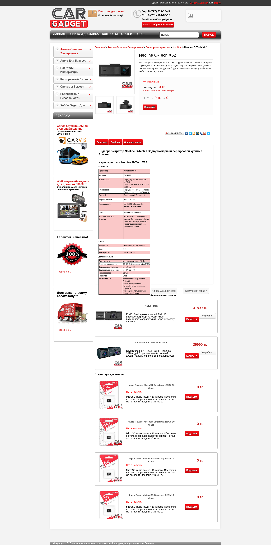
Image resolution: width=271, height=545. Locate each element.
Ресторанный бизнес (74, 79)
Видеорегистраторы (158, 47)
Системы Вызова (72, 86)
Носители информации (69, 70)
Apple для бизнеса (73, 60)
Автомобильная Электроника (71, 51)
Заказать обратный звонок (158, 24)
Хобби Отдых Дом (72, 105)
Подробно (206, 315)
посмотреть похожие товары (158, 90)
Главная (58, 34)
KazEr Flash (151, 306)
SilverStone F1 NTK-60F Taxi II (151, 342)
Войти (217, 3)
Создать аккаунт (199, 3)
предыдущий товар (164, 290)
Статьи (126, 34)
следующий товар (196, 290)
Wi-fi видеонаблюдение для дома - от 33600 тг (73, 183)
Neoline (177, 47)
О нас (140, 34)
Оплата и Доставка (84, 34)
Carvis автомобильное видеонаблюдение (72, 127)
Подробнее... (64, 271)
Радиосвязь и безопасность (70, 95)
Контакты (110, 34)
